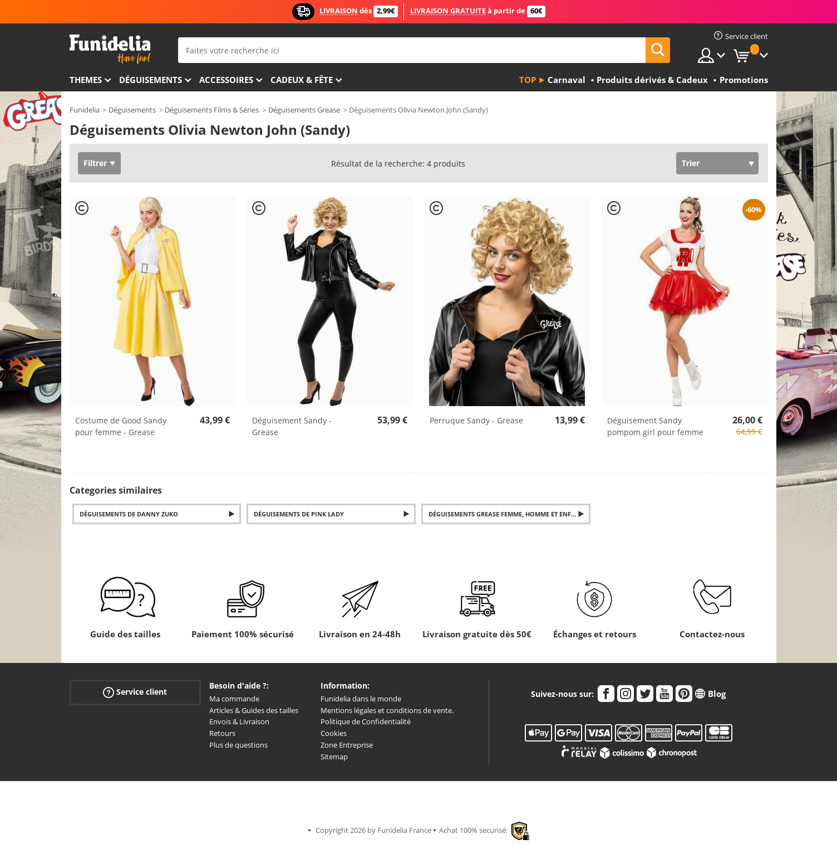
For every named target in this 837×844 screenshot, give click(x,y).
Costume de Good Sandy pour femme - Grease (120, 426)
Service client (135, 691)
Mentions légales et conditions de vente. (387, 710)
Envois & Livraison (239, 721)
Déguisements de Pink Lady (299, 514)
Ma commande (234, 699)
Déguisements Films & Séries (212, 110)
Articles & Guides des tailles (253, 710)
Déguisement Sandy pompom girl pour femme (655, 426)
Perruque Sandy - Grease (476, 420)
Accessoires (226, 79)
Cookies (334, 733)
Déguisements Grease (304, 110)
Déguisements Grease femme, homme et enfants (508, 514)
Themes (86, 79)
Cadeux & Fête (301, 79)
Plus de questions (238, 745)
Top (527, 79)
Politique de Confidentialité (366, 721)
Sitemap (334, 757)
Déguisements (150, 79)
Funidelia (85, 110)
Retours (222, 733)
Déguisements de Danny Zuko (129, 514)
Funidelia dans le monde (361, 699)
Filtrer (95, 163)
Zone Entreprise (347, 745)
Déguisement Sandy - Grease (292, 426)
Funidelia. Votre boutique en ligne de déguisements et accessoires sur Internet (110, 49)
